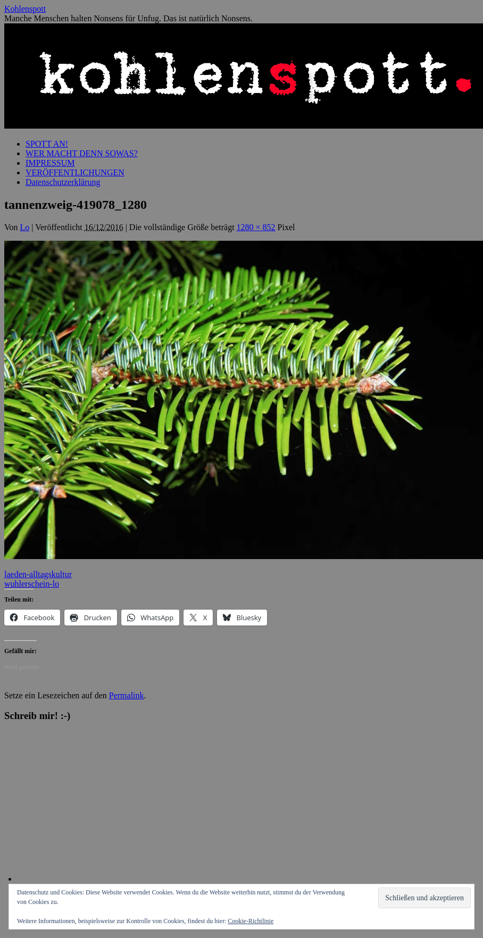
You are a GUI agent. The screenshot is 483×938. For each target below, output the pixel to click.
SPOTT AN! (47, 143)
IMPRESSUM (50, 162)
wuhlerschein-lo (31, 583)
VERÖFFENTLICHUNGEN (75, 172)
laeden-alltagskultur (38, 574)
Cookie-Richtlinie (250, 921)
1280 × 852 (256, 227)
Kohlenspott (25, 8)
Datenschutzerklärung (63, 182)
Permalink (126, 695)
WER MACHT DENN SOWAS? (82, 153)
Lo (25, 227)
